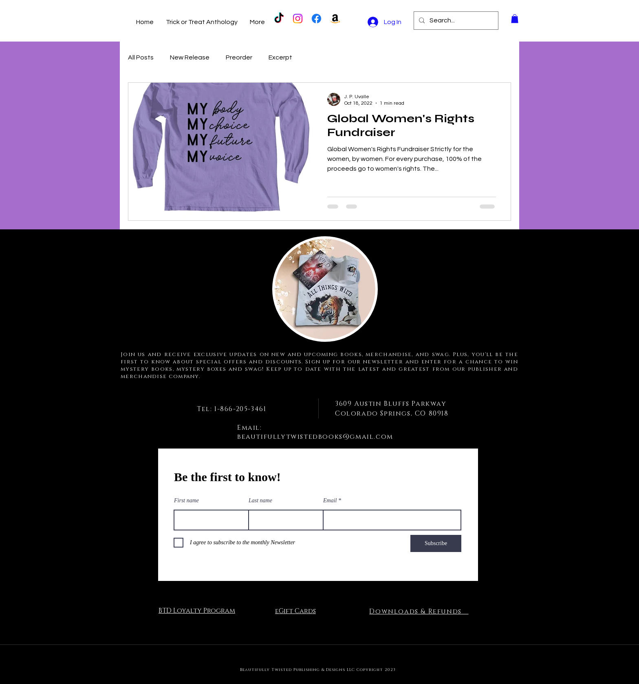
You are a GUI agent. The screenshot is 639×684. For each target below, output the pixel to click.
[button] (514, 18)
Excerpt (280, 57)
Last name (260, 501)
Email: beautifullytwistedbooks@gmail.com (315, 432)
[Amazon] (335, 18)
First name (186, 501)
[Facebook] (316, 18)
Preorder (239, 57)
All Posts (141, 57)
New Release (189, 57)
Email (330, 501)
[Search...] (455, 20)
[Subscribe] (435, 543)
